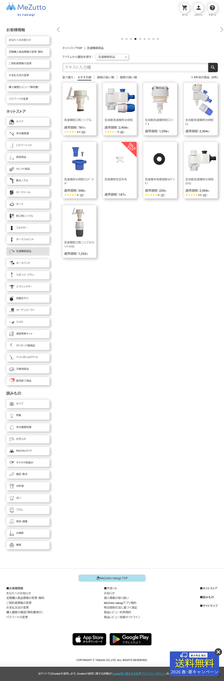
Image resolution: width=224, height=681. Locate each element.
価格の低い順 (105, 135)
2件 (204, 254)
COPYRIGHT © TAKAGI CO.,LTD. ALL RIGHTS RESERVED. (112, 660)
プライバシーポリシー (153, 673)
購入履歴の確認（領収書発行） (24, 612)
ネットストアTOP (72, 106)
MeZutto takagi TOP (112, 578)
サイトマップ (210, 606)
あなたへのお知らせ (18, 593)
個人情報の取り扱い (116, 598)
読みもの (208, 597)
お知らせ (109, 593)
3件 (122, 190)
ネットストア (210, 588)
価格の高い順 (128, 135)
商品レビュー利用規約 (117, 612)
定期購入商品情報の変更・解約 (25, 598)
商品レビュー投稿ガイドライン (122, 617)
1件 (81, 254)
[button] (58, 59)
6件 (83, 190)
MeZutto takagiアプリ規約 (120, 603)
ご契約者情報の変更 (19, 603)
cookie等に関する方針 (125, 673)
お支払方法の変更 (17, 607)
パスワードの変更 (17, 617)
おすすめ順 (84, 135)
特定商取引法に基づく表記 (120, 607)
